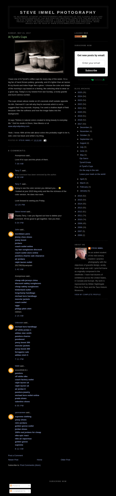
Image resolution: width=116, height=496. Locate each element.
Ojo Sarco (83, 158)
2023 (80, 100)
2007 (80, 231)
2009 (80, 223)
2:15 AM (19, 316)
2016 (80, 196)
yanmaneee (20, 412)
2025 (80, 92)
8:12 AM (19, 449)
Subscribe (91, 70)
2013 (80, 207)
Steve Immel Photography (58, 12)
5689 (17, 366)
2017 (80, 124)
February (84, 187)
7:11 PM (19, 359)
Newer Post (13, 460)
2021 (80, 108)
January (84, 191)
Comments (18, 491)
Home (39, 460)
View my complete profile (88, 294)
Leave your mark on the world (92, 174)
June (82, 151)
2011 (80, 215)
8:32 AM (19, 177)
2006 (80, 235)
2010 (80, 219)
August (83, 143)
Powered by (91, 79)
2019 (80, 116)
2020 (80, 112)
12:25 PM (20, 205)
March (83, 183)
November (85, 131)
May (82, 155)
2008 (80, 227)
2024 (80, 96)
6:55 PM (19, 405)
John (17, 229)
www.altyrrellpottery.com (18, 126)
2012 (80, 211)
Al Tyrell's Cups (86, 166)
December (85, 127)
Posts (15, 486)
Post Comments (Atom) (30, 465)
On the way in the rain (88, 170)
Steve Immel (20, 211)
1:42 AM (19, 269)
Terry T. (18, 170)
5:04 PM (19, 223)
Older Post (65, 460)
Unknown (19, 322)
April (82, 179)
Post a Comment (15, 455)
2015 (80, 200)
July (82, 147)
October (84, 135)
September (85, 139)
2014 (80, 204)
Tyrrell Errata (85, 162)
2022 (80, 104)
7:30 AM (19, 164)
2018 (80, 120)
